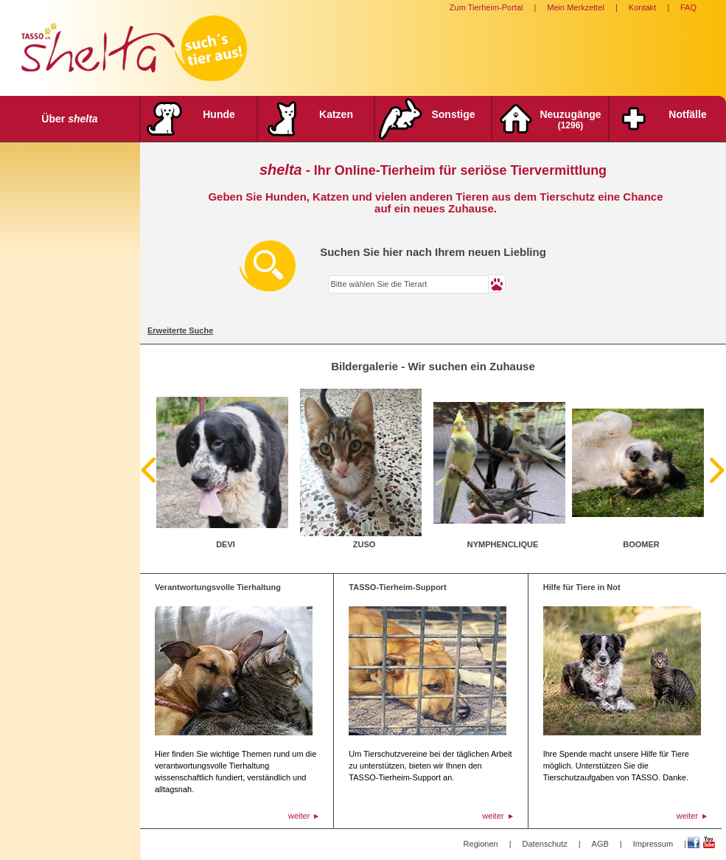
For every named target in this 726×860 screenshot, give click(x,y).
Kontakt (642, 7)
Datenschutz (545, 843)
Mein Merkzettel (575, 7)
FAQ (688, 7)
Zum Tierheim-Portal (486, 7)
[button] (497, 283)
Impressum (653, 843)
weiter (299, 815)
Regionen (481, 843)
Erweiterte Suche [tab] (180, 330)
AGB (600, 843)
